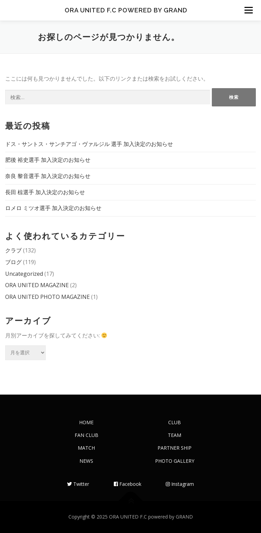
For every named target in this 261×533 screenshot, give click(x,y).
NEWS (86, 461)
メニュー (248, 10)
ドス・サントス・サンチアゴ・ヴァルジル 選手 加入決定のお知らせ (89, 144)
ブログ (13, 262)
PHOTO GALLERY (174, 461)
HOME (86, 422)
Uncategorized (24, 274)
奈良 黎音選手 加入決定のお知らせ (47, 176)
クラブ (13, 250)
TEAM (174, 435)
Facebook (127, 484)
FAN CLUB (86, 435)
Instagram (180, 484)
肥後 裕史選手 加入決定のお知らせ (47, 160)
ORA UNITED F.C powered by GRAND (126, 10)
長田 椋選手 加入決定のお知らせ (45, 192)
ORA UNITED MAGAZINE (37, 285)
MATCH (86, 448)
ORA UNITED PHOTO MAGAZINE (47, 297)
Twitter (78, 484)
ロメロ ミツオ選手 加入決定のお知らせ (53, 208)
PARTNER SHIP (174, 448)
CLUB (174, 422)
